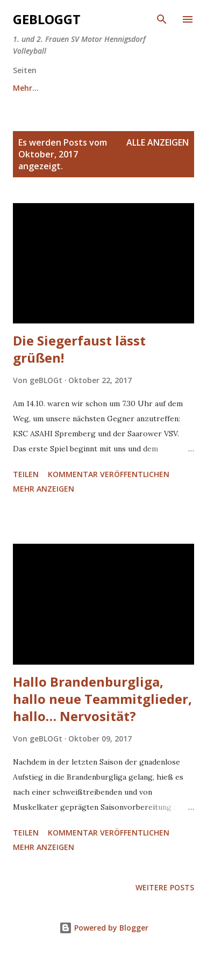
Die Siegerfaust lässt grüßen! (79, 349)
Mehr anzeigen (43, 489)
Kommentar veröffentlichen (108, 474)
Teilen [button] (26, 474)
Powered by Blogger (103, 928)
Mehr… (141, 88)
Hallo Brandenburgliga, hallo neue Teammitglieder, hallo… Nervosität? (102, 699)
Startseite (32, 88)
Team (89, 88)
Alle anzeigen (157, 142)
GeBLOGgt (47, 19)
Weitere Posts (164, 887)
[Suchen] (161, 19)
